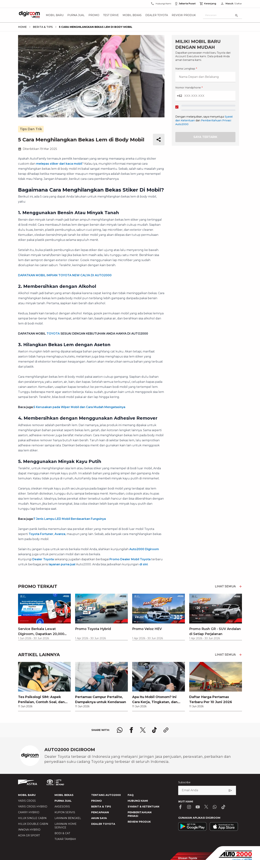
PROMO (96, 800)
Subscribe (184, 782)
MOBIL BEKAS (64, 795)
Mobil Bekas (132, 15)
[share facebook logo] (131, 730)
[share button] (158, 139)
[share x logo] (143, 730)
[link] (44, 686)
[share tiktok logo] (154, 730)
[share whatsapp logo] (120, 730)
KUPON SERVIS (65, 812)
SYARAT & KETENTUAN (143, 806)
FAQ (131, 795)
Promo (93, 15)
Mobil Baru (55, 15)
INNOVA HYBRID (29, 829)
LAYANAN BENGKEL (68, 818)
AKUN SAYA (99, 818)
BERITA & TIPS (101, 806)
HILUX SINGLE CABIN (32, 818)
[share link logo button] (166, 730)
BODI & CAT (62, 833)
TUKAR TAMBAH (65, 839)
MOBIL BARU (27, 795)
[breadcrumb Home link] (22, 27)
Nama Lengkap (186, 68)
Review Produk (184, 15)
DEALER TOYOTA (103, 824)
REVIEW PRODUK (139, 821)
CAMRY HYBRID (28, 812)
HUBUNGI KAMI (138, 800)
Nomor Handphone (189, 87)
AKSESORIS (62, 806)
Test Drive (111, 15)
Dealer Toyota (156, 15)
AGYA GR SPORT (29, 835)
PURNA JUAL (63, 800)
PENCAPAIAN (100, 812)
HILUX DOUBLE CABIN (33, 824)
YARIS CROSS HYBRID (32, 806)
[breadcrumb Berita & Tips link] (42, 27)
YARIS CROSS (27, 800)
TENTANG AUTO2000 (106, 795)
